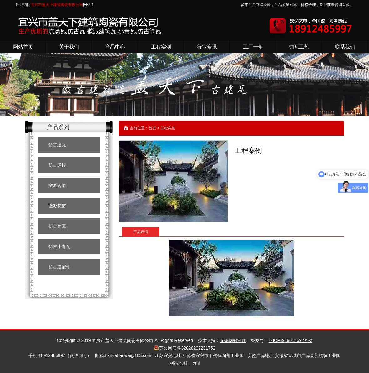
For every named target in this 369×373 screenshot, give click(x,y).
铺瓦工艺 (299, 46)
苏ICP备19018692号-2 (290, 340)
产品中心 (115, 46)
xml (196, 362)
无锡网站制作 (233, 340)
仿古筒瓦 (57, 226)
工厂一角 (253, 46)
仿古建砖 (57, 165)
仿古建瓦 (57, 144)
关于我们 (69, 46)
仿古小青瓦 (59, 246)
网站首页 (23, 46)
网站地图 (178, 362)
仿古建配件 (59, 266)
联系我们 (345, 46)
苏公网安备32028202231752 (187, 347)
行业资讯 (207, 46)
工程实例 (161, 46)
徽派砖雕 (57, 185)
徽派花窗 (57, 205)
